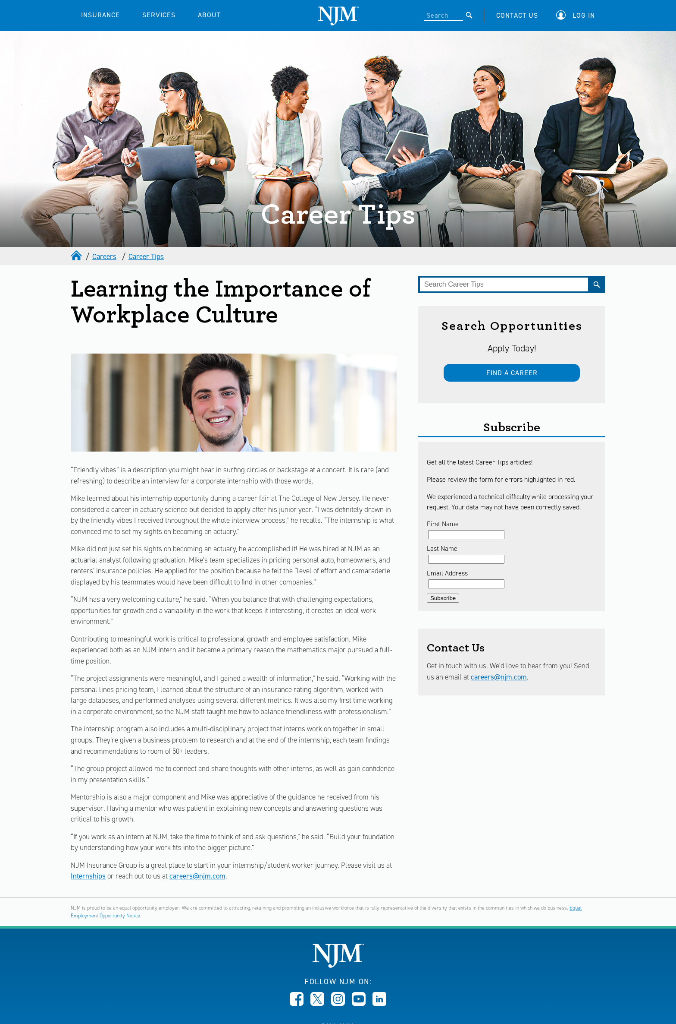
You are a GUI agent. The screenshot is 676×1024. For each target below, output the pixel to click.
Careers (104, 256)
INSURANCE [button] (100, 14)
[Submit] (469, 15)
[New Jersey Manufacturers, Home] (338, 965)
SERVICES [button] (158, 14)
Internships (88, 876)
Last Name (442, 548)
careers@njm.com (197, 876)
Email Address (447, 573)
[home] (77, 256)
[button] (577, 15)
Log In (584, 15)
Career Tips (146, 256)
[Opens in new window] (297, 1003)
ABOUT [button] (209, 14)
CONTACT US (517, 15)
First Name (443, 523)
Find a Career (512, 372)
